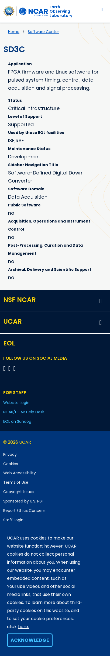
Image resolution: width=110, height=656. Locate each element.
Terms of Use (15, 482)
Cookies (10, 464)
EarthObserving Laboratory (61, 11)
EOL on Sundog (17, 421)
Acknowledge (30, 640)
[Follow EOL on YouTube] (10, 368)
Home (13, 31)
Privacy (10, 454)
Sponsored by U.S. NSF (23, 501)
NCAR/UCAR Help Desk (23, 412)
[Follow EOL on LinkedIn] (14, 368)
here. (23, 627)
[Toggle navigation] (102, 9)
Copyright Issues (18, 491)
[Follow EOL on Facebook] (5, 368)
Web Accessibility (19, 473)
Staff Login (13, 520)
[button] (100, 301)
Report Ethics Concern (24, 510)
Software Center (43, 31)
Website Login (16, 402)
